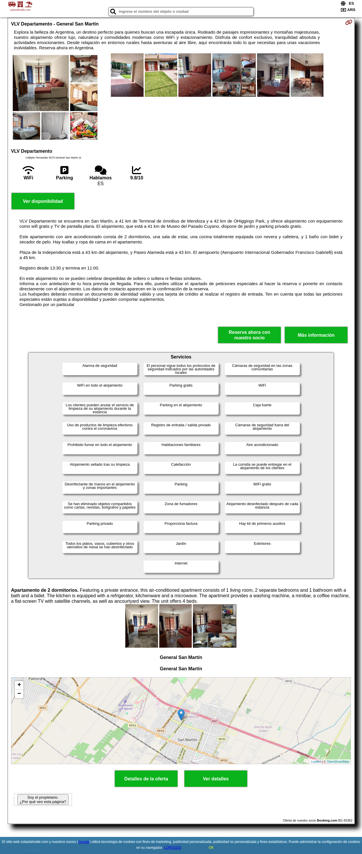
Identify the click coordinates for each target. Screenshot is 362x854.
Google (83, 842)
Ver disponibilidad (43, 201)
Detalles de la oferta (146, 778)
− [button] (19, 694)
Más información (316, 335)
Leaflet (316, 761)
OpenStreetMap (338, 761)
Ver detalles (216, 778)
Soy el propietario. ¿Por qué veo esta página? (43, 799)
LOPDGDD (172, 848)
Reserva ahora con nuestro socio (249, 335)
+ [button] (19, 685)
